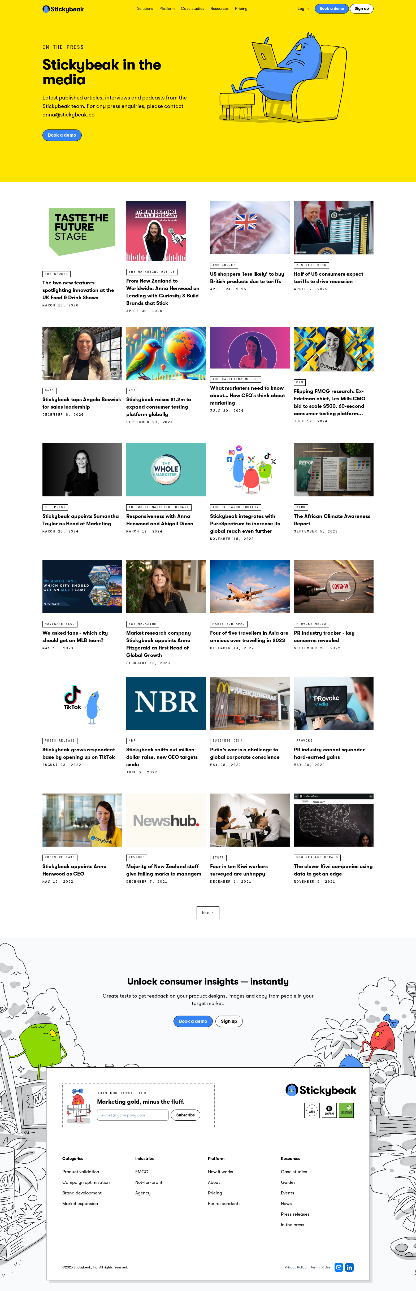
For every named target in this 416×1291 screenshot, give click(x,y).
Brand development (82, 1192)
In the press (292, 1224)
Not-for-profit (148, 1182)
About (214, 1182)
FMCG (142, 1171)
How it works (220, 1171)
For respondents (224, 1203)
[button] (145, 9)
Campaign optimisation (86, 1182)
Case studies (192, 8)
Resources (220, 8)
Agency (143, 1192)
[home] (63, 9)
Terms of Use (320, 1267)
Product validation (80, 1171)
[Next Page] (208, 912)
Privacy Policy (295, 1267)
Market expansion (80, 1203)
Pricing (241, 8)
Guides (288, 1182)
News (286, 1203)
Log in (303, 8)
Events (287, 1192)
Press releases (295, 1214)
